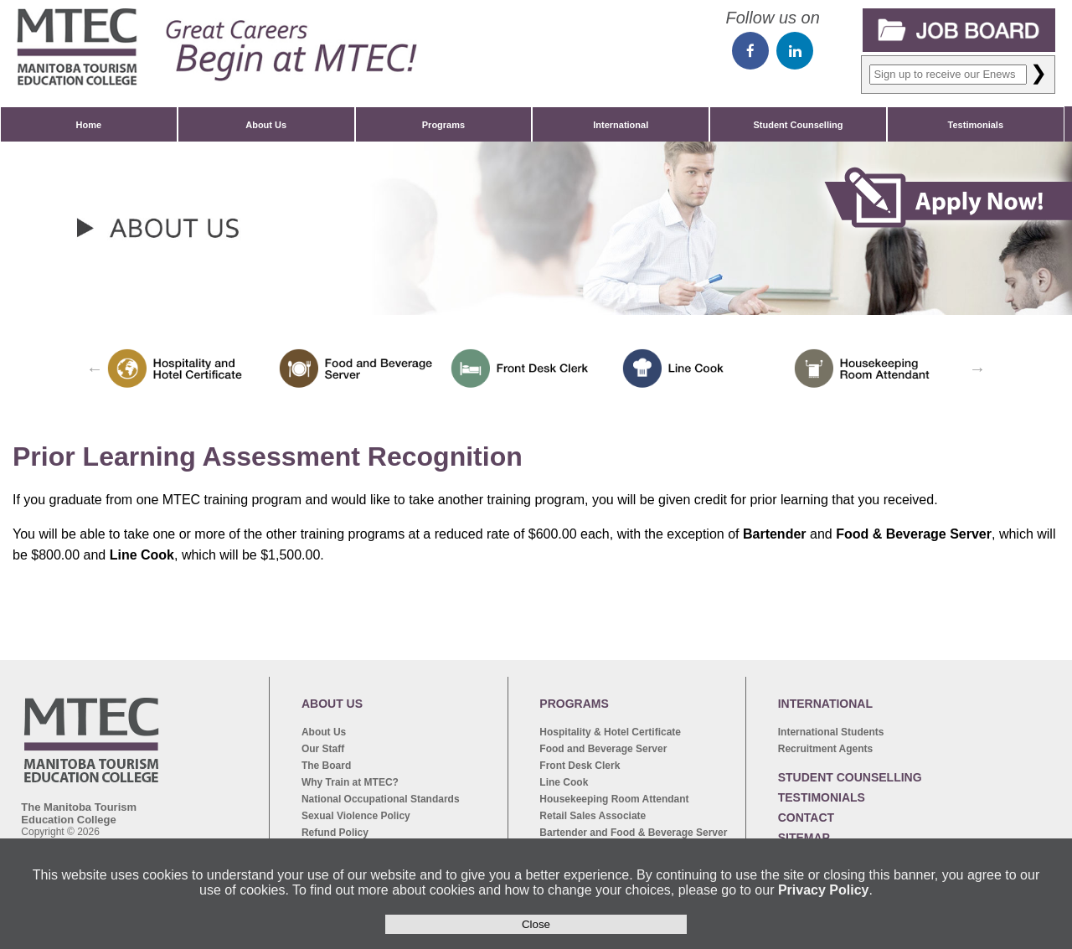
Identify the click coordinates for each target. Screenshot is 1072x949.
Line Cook (563, 782)
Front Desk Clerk (579, 765)
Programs (443, 125)
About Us (265, 125)
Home (89, 125)
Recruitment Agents (826, 749)
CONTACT (806, 817)
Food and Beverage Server (603, 749)
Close (536, 924)
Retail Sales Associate (592, 816)
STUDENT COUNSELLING (850, 777)
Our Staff (323, 749)
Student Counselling (798, 125)
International (620, 125)
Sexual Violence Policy (356, 816)
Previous (94, 368)
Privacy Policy (823, 890)
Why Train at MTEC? (350, 782)
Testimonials (975, 125)
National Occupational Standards (381, 799)
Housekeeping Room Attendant (613, 799)
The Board (326, 765)
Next (977, 368)
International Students (831, 732)
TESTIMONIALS (821, 797)
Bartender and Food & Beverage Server (633, 832)
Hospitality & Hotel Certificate (610, 732)
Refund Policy (335, 832)
